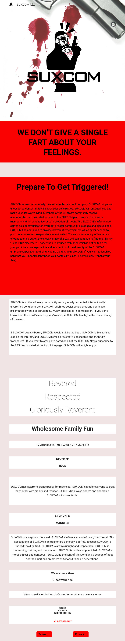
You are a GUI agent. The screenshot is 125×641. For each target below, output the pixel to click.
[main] (62, 143)
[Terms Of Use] (44, 634)
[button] (4, 4)
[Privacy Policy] (81, 634)
